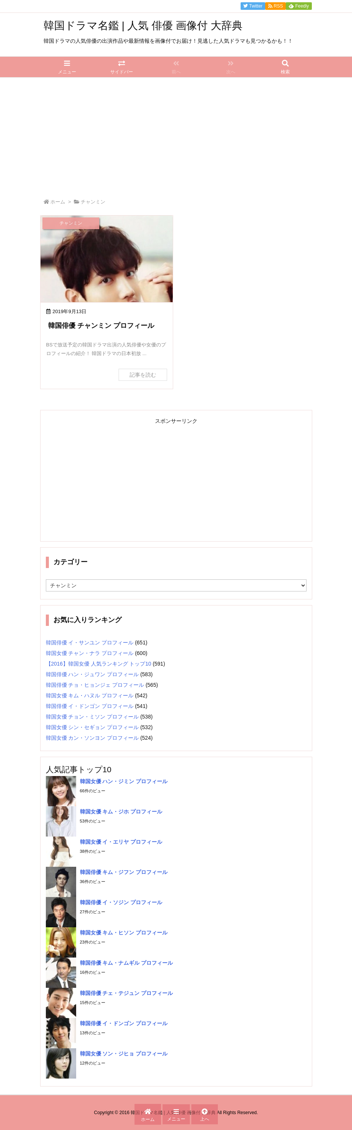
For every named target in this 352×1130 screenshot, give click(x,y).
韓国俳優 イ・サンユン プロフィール (90, 643)
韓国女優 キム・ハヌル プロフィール (90, 695)
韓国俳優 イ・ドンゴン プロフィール (90, 706)
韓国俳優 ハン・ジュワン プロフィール (92, 674)
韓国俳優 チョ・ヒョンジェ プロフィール (95, 685)
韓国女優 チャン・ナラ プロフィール (90, 653)
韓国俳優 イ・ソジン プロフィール (121, 902)
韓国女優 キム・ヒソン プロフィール (124, 933)
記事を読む (143, 375)
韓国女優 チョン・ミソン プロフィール (92, 717)
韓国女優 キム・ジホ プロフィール (121, 812)
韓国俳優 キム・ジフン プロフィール (124, 872)
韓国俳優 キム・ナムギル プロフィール (126, 963)
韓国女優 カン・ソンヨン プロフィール (92, 738)
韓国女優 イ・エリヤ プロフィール (121, 842)
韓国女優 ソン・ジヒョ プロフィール (124, 1054)
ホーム (57, 202)
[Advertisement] (176, 134)
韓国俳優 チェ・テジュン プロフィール (126, 993)
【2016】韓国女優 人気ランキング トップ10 (99, 664)
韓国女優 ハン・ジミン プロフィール (124, 781)
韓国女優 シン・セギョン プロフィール (92, 727)
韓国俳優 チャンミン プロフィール (101, 325)
